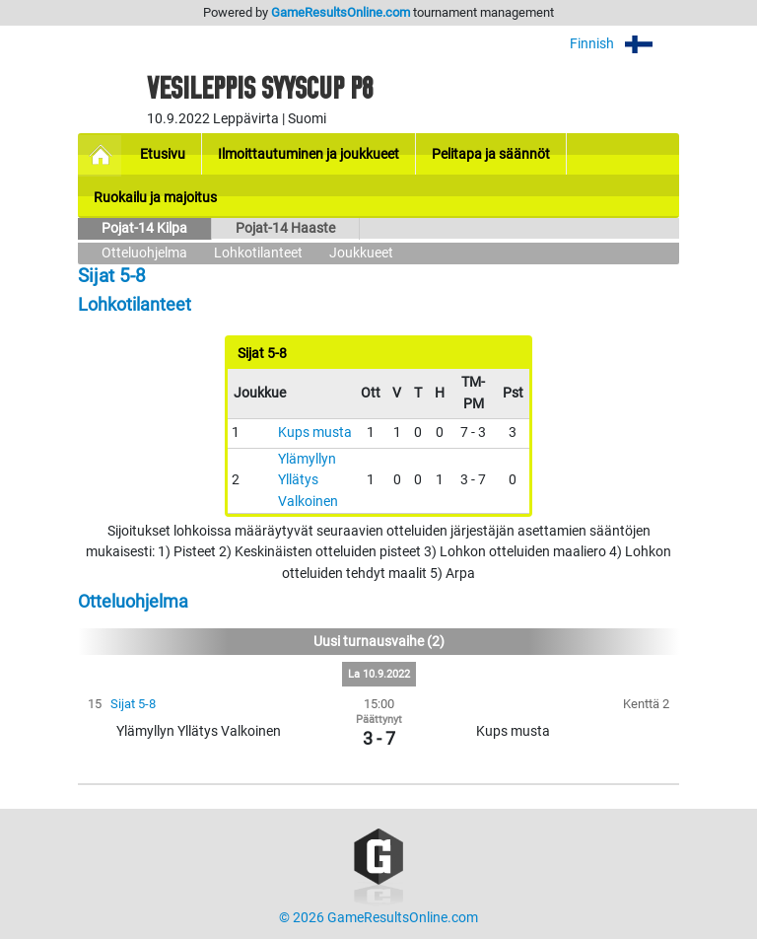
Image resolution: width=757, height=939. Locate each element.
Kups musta (315, 432)
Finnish (624, 44)
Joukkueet (361, 253)
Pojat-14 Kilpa (144, 228)
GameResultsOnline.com (340, 12)
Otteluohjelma (144, 253)
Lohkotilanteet (258, 253)
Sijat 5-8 (133, 703)
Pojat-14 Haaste (285, 228)
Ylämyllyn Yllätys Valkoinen (308, 480)
